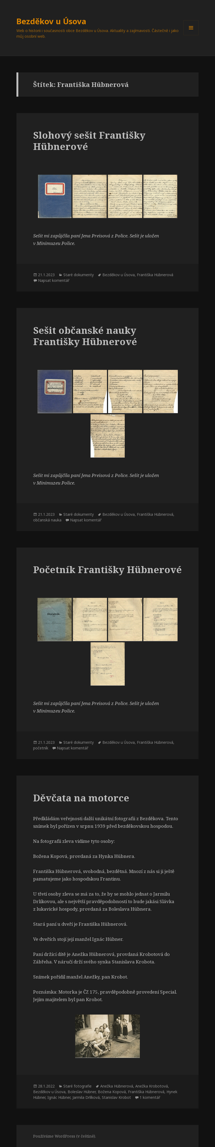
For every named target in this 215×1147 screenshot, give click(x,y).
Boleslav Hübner (82, 1091)
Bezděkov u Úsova (51, 21)
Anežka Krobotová (151, 1086)
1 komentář (150, 1097)
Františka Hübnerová (155, 274)
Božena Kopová (112, 1091)
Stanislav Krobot (116, 1097)
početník (40, 747)
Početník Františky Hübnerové (107, 569)
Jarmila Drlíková (86, 1097)
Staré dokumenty (78, 274)
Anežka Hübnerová (116, 1086)
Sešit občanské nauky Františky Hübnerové (85, 336)
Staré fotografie (77, 1086)
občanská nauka (47, 519)
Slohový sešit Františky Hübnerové (89, 141)
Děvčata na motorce (81, 797)
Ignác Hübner (58, 1097)
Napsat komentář (54, 280)
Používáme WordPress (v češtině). (64, 1136)
